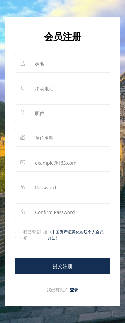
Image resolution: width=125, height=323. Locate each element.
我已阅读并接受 (61, 235)
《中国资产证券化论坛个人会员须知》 (76, 235)
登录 (74, 290)
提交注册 (63, 266)
